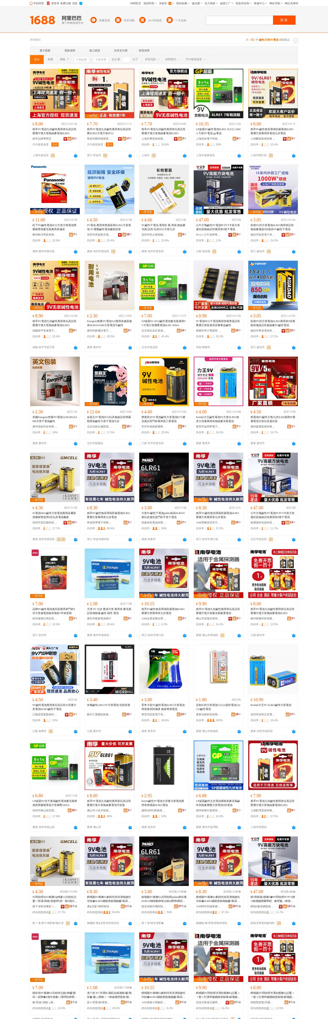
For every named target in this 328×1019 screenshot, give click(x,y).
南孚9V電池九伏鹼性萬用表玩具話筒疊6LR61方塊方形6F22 (109, 131)
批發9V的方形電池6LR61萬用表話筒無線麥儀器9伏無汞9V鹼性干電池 (272, 227)
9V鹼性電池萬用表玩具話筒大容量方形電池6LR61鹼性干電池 (54, 707)
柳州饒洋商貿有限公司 (44, 234)
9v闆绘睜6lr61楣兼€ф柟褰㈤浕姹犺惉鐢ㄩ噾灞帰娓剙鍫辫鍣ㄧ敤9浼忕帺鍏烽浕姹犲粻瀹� (54, 899)
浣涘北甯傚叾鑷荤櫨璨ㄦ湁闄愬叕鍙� (208, 1002)
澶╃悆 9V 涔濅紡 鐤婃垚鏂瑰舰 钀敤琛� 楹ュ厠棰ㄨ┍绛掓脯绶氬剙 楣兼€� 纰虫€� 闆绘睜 (109, 995)
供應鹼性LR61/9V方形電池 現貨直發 (108, 705)
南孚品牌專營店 (41, 138)
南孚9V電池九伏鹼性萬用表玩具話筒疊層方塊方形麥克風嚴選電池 (218, 611)
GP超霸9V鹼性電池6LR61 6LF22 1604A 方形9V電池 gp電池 (218, 131)
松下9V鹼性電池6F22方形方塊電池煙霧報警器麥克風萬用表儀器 (54, 227)
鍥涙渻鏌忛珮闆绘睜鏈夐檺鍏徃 (153, 906)
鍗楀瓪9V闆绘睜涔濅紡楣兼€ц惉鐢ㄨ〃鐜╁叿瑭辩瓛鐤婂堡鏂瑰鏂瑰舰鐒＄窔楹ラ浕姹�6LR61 (273, 995)
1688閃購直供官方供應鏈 (208, 522)
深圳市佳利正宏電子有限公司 (263, 714)
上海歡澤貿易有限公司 (263, 810)
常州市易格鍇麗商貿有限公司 (153, 426)
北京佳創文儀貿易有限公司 (99, 426)
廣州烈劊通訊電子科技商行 (99, 330)
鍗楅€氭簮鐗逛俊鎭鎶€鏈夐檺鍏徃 (263, 906)
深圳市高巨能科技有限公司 (44, 522)
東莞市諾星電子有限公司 (153, 714)
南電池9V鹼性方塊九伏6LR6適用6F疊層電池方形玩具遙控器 (273, 419)
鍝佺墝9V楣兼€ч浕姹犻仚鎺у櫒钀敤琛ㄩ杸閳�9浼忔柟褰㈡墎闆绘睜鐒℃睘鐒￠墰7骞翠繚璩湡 (54, 995)
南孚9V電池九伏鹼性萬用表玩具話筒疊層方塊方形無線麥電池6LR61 (54, 131)
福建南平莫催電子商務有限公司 (44, 330)
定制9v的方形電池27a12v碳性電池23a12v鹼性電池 (218, 707)
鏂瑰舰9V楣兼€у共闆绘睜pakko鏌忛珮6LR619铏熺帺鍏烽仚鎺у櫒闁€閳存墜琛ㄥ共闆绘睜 (164, 899)
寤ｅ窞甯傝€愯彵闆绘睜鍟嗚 (99, 1002)
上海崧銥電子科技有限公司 (208, 138)
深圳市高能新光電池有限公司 (99, 234)
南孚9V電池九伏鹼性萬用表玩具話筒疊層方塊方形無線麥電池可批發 (109, 803)
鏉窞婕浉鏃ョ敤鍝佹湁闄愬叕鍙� (44, 1002)
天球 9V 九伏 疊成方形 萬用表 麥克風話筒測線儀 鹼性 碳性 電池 (109, 611)
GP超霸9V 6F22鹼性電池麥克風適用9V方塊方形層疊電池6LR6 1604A (163, 323)
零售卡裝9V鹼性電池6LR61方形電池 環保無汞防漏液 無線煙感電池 (163, 707)
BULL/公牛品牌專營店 (208, 234)
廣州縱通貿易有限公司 (263, 426)
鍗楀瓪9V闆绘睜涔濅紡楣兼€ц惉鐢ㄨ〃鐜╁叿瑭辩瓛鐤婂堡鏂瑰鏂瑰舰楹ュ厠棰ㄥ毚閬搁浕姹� (218, 995)
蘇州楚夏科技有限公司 (263, 618)
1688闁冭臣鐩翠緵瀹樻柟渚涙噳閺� (208, 906)
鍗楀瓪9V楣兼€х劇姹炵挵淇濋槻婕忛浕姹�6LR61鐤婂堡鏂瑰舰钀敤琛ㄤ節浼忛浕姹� (109, 899)
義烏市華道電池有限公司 (263, 330)
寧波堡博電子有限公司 (99, 522)
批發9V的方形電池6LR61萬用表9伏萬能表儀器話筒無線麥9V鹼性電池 (273, 323)
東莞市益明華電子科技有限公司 (208, 426)
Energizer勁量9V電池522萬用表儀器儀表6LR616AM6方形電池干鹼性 (109, 323)
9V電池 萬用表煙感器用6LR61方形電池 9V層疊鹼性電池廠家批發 (109, 227)
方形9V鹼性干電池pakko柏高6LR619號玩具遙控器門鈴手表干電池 (162, 515)
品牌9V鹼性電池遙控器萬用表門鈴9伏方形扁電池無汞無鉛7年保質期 (53, 611)
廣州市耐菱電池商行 (99, 618)
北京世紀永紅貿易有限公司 (153, 330)
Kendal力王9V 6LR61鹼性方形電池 (271, 705)
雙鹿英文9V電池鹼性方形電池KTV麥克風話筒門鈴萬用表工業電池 (163, 419)
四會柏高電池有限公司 (153, 522)
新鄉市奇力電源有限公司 (208, 330)
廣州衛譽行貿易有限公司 (208, 810)
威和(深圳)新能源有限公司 (153, 810)
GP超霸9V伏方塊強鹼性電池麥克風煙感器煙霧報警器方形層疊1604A (54, 803)
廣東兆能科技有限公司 (208, 714)
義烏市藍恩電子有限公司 (263, 234)
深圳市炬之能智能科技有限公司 (153, 234)
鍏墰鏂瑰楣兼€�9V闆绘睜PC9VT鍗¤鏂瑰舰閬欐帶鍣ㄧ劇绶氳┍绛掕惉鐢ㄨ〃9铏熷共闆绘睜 (273, 899)
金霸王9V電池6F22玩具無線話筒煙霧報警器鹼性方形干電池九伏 (109, 419)
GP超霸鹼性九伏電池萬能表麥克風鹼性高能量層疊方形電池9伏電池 (218, 803)
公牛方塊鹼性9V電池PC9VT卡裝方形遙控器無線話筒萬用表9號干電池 (218, 227)
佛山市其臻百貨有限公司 (208, 618)
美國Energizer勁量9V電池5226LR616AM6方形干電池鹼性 (54, 419)
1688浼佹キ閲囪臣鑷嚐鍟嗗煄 (153, 1002)
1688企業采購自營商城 (153, 618)
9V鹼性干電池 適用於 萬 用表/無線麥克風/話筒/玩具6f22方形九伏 (163, 227)
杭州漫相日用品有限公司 (44, 618)
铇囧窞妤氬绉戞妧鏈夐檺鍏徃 (263, 1002)
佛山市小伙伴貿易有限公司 (99, 810)
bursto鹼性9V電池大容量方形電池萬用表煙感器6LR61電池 (162, 803)
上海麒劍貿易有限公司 (263, 138)
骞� (73, 906)
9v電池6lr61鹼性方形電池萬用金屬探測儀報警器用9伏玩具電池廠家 (54, 515)
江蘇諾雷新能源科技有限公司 (44, 714)
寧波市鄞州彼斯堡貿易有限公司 (99, 138)
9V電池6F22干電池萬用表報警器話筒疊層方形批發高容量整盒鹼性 (218, 323)
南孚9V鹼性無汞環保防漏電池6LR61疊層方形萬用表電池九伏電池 (272, 131)
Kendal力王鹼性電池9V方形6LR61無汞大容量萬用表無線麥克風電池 (217, 419)
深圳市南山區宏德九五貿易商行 (44, 810)
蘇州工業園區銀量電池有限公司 (99, 714)
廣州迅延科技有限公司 (44, 426)
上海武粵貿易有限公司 (153, 138)
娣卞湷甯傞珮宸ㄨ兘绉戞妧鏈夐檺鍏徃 (44, 906)
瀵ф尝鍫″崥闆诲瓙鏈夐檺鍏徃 (99, 906)
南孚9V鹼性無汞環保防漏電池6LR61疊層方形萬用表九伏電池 (108, 515)
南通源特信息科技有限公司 (263, 522)
